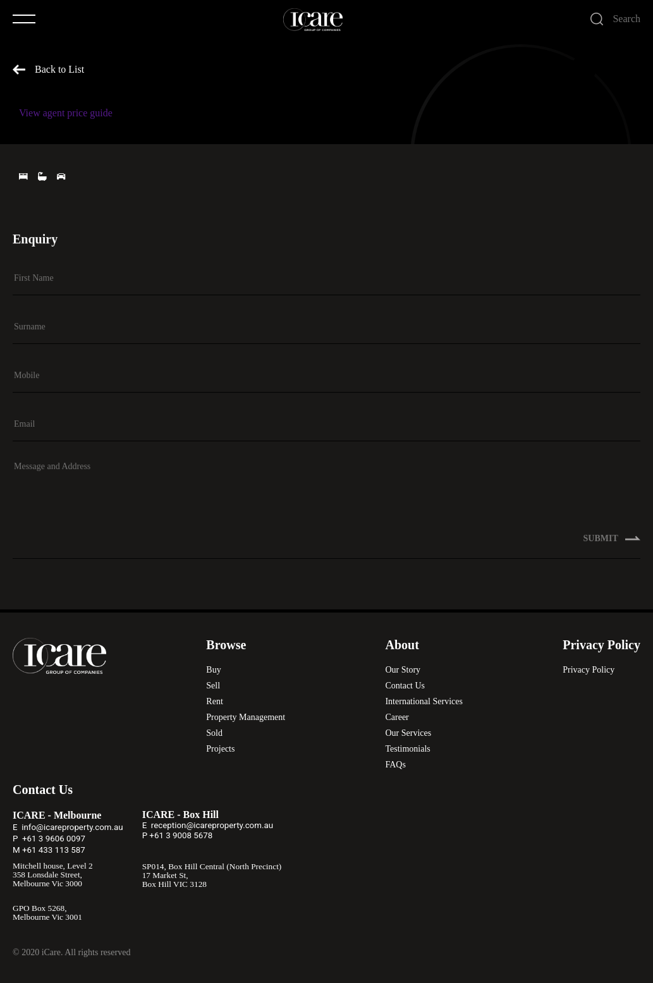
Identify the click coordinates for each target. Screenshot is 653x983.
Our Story (402, 670)
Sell (213, 685)
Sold (214, 733)
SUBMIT (611, 539)
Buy (213, 670)
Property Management (245, 717)
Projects (220, 749)
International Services (423, 701)
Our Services (408, 733)
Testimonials (407, 749)
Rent (214, 701)
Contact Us (405, 685)
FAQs (395, 764)
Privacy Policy (588, 670)
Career (396, 717)
